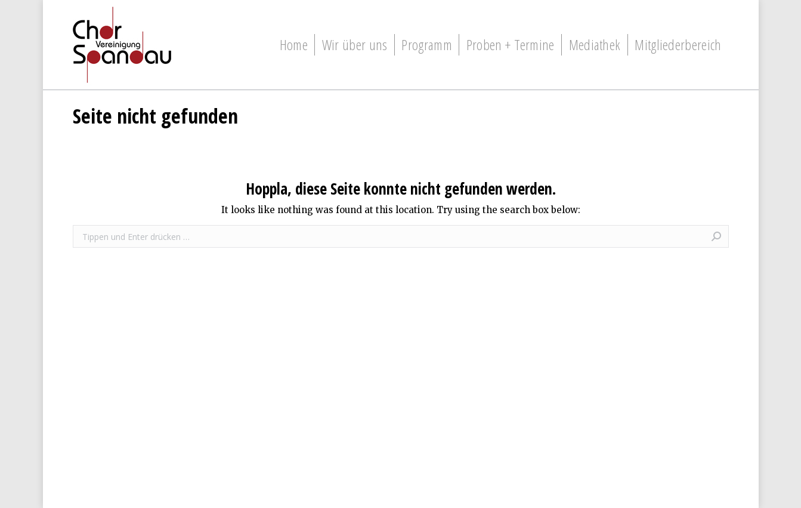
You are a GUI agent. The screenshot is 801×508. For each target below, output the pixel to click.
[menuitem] (294, 45)
